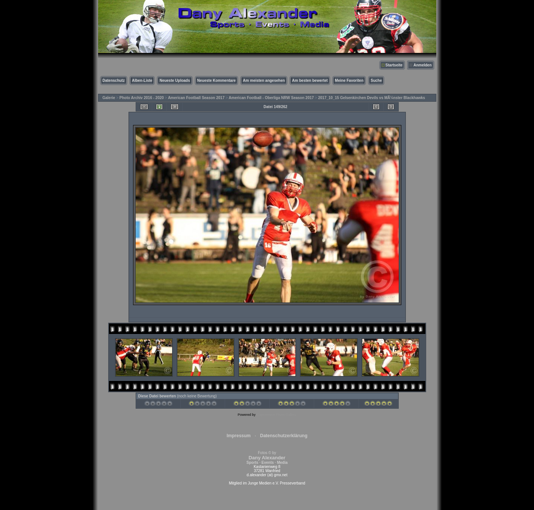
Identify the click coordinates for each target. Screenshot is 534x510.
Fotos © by (267, 458)
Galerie (109, 98)
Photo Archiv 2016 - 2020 (142, 98)
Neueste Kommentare (216, 80)
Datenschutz (114, 80)
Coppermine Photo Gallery (276, 415)
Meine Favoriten (349, 80)
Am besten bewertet (310, 80)
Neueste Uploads (174, 80)
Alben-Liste (142, 80)
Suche (376, 80)
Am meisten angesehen (264, 80)
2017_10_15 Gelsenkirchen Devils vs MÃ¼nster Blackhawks (371, 98)
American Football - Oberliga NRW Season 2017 (271, 98)
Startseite (394, 65)
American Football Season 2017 (196, 98)
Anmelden (422, 65)
